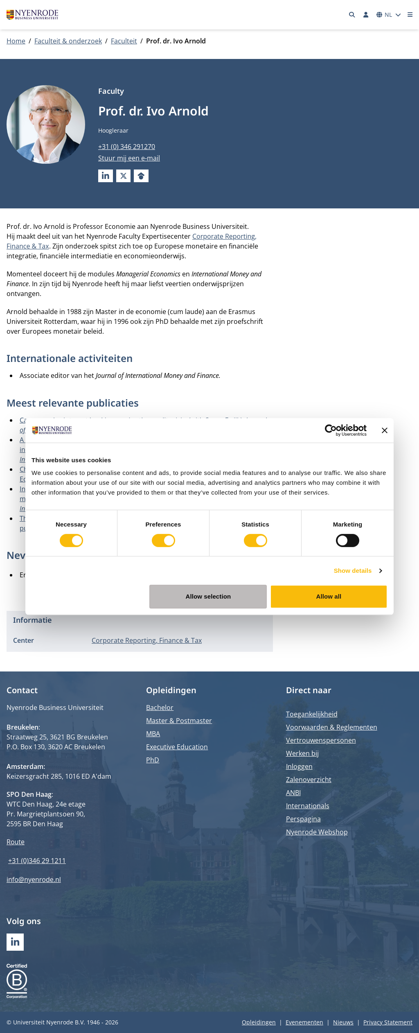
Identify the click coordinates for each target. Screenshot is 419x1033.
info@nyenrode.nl (34, 879)
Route (16, 841)
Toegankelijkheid (312, 714)
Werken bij (302, 753)
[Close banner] (384, 430)
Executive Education (177, 746)
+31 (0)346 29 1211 (37, 860)
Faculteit (124, 40)
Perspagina (303, 818)
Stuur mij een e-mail (129, 158)
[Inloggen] (365, 14)
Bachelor (159, 707)
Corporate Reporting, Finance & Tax (147, 640)
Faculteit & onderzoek (68, 40)
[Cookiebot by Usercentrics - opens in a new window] (331, 430)
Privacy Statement (387, 1022)
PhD (152, 759)
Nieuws (343, 1022)
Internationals (307, 805)
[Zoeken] (352, 14)
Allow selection (208, 596)
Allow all (329, 596)
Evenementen (304, 1022)
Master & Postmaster (179, 720)
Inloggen (299, 766)
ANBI (293, 792)
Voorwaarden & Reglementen (331, 727)
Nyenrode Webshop (317, 831)
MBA (153, 733)
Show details (353, 570)
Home (16, 40)
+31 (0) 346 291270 (126, 146)
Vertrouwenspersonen (321, 740)
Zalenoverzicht (308, 779)
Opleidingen (259, 1022)
